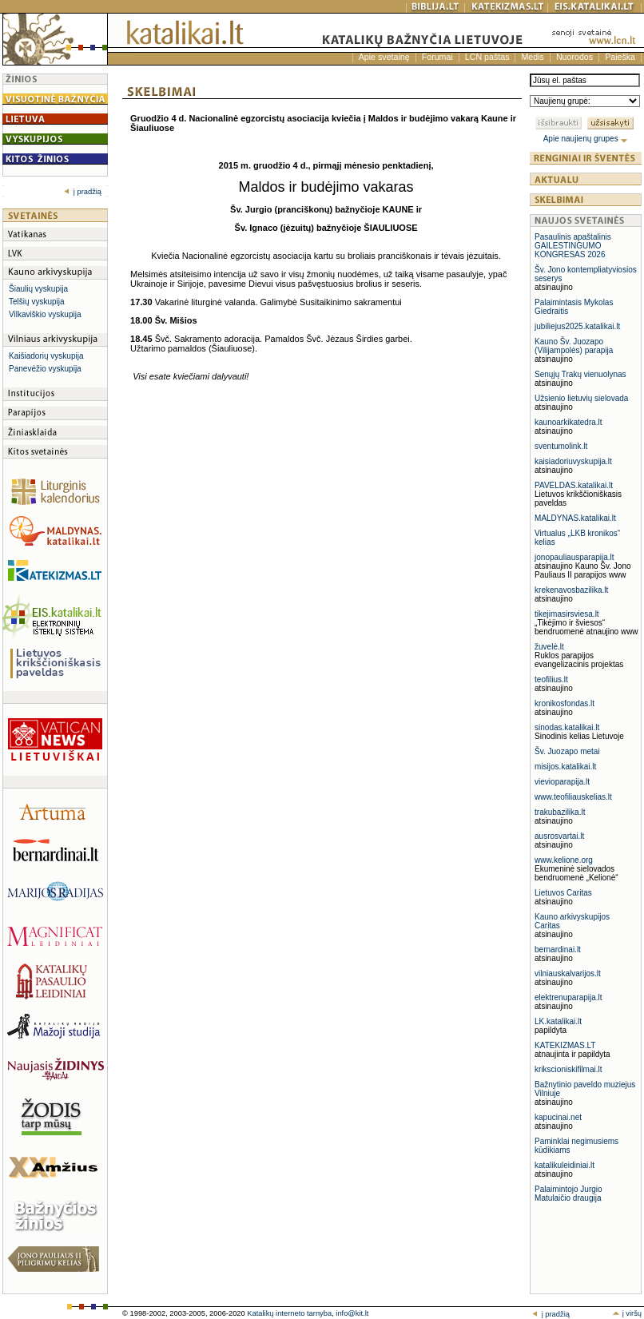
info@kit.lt (352, 1313)
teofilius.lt (551, 679)
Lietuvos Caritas (563, 892)
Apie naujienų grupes (586, 138)
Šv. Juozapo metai (567, 751)
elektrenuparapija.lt (568, 997)
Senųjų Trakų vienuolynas (580, 374)
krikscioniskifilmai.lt (568, 1069)
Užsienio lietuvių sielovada (581, 398)
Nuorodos (574, 57)
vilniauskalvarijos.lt (568, 973)
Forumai (437, 57)
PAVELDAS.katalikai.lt (574, 485)
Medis (532, 57)
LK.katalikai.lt (558, 1021)
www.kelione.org (564, 860)
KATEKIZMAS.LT (565, 1045)
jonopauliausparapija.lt (574, 557)
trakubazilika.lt (560, 812)
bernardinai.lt (558, 949)
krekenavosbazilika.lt (571, 590)
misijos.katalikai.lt (565, 766)
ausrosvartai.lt (559, 836)
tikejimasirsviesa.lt (567, 614)
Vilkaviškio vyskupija (45, 314)
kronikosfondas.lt (564, 703)
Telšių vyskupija (36, 301)
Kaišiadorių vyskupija (46, 356)
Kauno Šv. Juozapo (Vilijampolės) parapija (574, 346)
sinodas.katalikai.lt (567, 727)
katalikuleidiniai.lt (564, 1165)
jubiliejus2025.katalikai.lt (577, 326)
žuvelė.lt (549, 646)
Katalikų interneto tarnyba (289, 1313)
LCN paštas (487, 57)
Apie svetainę (384, 57)
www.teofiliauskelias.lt (573, 797)
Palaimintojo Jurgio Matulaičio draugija (568, 1193)
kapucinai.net (558, 1117)
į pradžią (82, 192)
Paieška (620, 57)
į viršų (627, 1313)
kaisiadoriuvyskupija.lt (573, 461)
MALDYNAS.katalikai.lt (575, 518)
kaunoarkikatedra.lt (568, 422)
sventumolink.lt (561, 446)
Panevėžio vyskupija (45, 368)
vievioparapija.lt (562, 781)
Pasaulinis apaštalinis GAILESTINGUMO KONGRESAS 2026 (573, 245)
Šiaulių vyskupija (38, 288)
